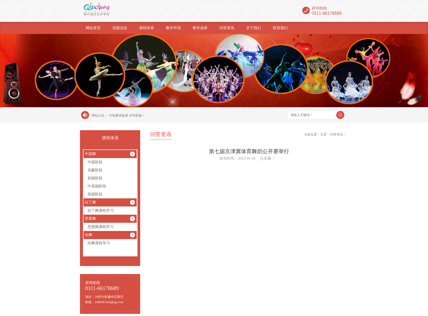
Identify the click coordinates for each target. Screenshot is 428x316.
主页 (323, 134)
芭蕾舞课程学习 (100, 227)
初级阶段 (94, 178)
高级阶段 (94, 194)
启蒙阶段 (94, 170)
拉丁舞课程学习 (100, 211)
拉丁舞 (90, 202)
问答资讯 (226, 28)
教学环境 (173, 28)
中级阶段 (94, 162)
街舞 (88, 235)
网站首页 (93, 28)
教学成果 (200, 28)
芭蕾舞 (90, 219)
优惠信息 (119, 28)
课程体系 (146, 28)
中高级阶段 (96, 186)
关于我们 (253, 28)
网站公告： (100, 115)
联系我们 (280, 28)
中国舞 (90, 154)
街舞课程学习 (98, 243)
